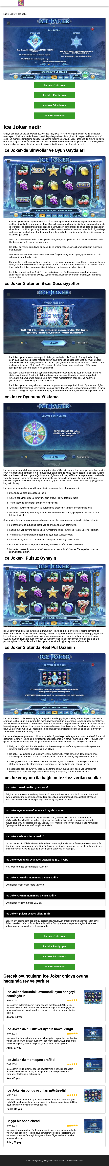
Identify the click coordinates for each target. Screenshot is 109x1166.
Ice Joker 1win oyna (54, 85)
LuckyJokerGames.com (72, 1160)
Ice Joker (22, 14)
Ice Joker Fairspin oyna (54, 105)
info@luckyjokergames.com (45, 1160)
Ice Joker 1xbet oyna (54, 115)
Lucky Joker (9, 14)
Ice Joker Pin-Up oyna (54, 95)
